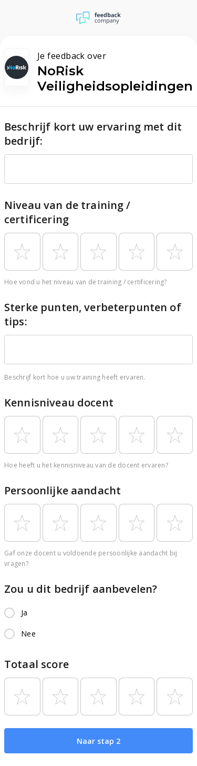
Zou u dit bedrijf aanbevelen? (80, 589)
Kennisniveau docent (58, 402)
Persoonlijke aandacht (62, 490)
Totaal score (36, 664)
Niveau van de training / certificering (67, 212)
